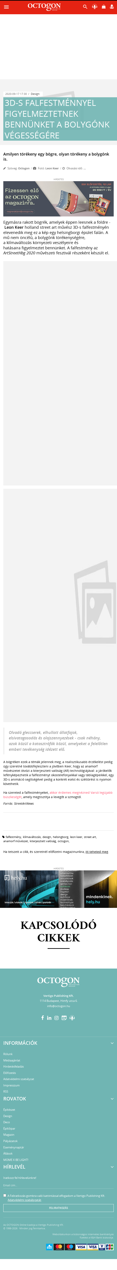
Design (35, 94)
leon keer (76, 837)
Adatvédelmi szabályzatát (24, 1200)
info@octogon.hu (58, 1006)
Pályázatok (10, 1141)
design (47, 837)
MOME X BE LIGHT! (15, 1160)
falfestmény (13, 837)
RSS (5, 1091)
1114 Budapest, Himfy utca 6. (59, 1001)
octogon (63, 841)
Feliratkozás (58, 1208)
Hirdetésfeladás (13, 1066)
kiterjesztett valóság (43, 841)
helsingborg (60, 837)
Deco (6, 1122)
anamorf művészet (15, 841)
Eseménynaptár (13, 1147)
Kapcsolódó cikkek (58, 932)
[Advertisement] (58, 46)
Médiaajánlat (11, 1060)
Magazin (8, 1135)
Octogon (24, 168)
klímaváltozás (32, 837)
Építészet (9, 1110)
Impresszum (11, 1085)
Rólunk (8, 1054)
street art (90, 837)
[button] (85, 8)
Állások (8, 1153)
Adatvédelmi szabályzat (18, 1079)
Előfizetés (9, 1073)
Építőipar (9, 1128)
